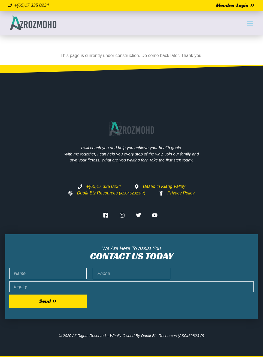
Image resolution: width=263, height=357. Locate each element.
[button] (250, 23)
